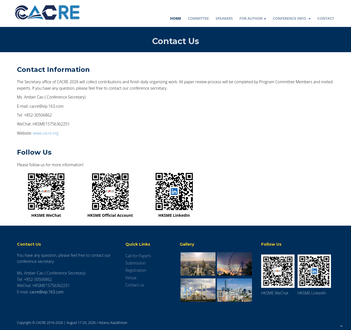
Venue (131, 277)
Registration (135, 270)
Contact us (134, 285)
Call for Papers (138, 255)
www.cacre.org (46, 133)
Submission (135, 263)
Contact (325, 18)
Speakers (224, 18)
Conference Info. (292, 18)
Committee (198, 18)
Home (175, 18)
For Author (252, 18)
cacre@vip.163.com (46, 291)
